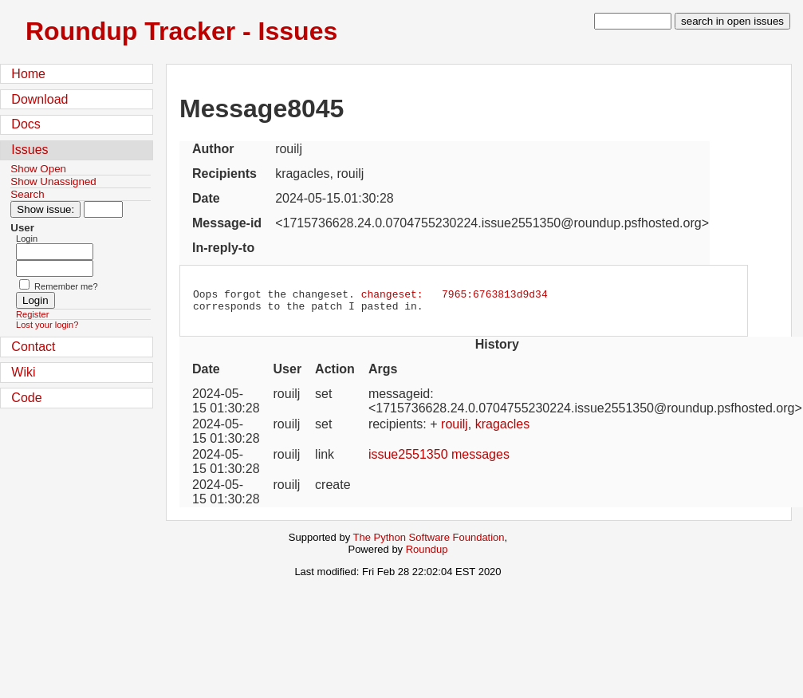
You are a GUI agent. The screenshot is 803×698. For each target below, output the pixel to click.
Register (32, 314)
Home (28, 74)
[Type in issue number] (103, 209)
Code (26, 397)
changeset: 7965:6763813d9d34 (454, 296)
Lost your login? (47, 324)
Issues (29, 149)
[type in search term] (632, 21)
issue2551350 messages (439, 459)
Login (26, 238)
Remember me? (66, 286)
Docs (25, 124)
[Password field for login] (54, 268)
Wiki (23, 372)
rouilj (454, 429)
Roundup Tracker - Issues (181, 31)
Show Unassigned (53, 181)
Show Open (38, 169)
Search (27, 194)
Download (39, 99)
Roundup (427, 554)
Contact (33, 346)
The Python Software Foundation (429, 542)
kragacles (502, 429)
